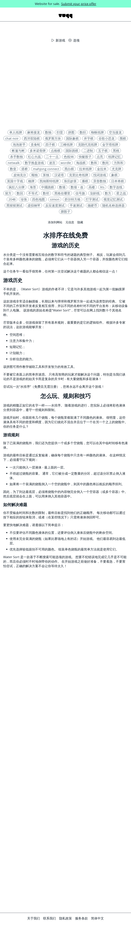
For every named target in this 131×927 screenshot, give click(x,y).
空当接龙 (115, 132)
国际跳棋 (72, 150)
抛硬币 (92, 205)
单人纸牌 (15, 132)
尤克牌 (116, 169)
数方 (108, 193)
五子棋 (103, 150)
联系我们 (49, 918)
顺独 (34, 175)
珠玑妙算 (70, 181)
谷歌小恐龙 (107, 138)
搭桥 (24, 169)
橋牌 (31, 181)
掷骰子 (65, 211)
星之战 (121, 193)
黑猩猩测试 (14, 205)
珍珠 (24, 199)
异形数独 (99, 181)
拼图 (71, 132)
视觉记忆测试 (113, 199)
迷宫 (52, 163)
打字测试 (92, 199)
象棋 (114, 175)
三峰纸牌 (66, 144)
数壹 (13, 169)
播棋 (85, 181)
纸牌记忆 (114, 157)
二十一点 (52, 157)
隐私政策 (65, 918)
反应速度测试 (55, 205)
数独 (48, 132)
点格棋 (55, 150)
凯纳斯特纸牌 (49, 181)
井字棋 (88, 138)
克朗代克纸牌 (87, 144)
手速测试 (76, 205)
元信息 (70, 222)
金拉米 (102, 169)
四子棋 (50, 144)
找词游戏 (99, 175)
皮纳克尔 (19, 175)
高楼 (92, 187)
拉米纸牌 (85, 169)
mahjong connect (46, 169)
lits (102, 187)
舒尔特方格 (73, 199)
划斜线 (95, 193)
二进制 (88, 150)
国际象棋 (72, 138)
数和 (94, 163)
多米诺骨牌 (38, 150)
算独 (46, 175)
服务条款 (81, 918)
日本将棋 (117, 181)
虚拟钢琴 (33, 205)
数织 (83, 132)
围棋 (123, 138)
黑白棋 (69, 169)
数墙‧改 (77, 187)
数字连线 (116, 187)
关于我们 (33, 918)
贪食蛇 (35, 144)
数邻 (46, 193)
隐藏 (80, 222)
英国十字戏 (15, 181)
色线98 (69, 157)
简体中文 (97, 918)
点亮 (100, 157)
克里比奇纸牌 (78, 175)
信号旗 (80, 193)
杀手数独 (16, 157)
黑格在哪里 (62, 193)
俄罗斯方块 (53, 138)
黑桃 (116, 150)
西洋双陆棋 (32, 138)
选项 (74, 40)
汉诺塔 (59, 175)
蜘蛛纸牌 (97, 132)
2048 (11, 199)
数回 (20, 193)
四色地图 (38, 199)
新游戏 (58, 40)
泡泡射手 (19, 144)
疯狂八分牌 (17, 187)
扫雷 (60, 132)
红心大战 (34, 157)
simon (54, 199)
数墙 (62, 187)
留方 (8, 193)
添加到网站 (55, 222)
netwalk (14, 163)
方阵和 (118, 163)
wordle (66, 163)
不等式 (33, 193)
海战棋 (81, 163)
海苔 (33, 187)
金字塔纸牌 (110, 144)
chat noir (12, 138)
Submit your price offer (78, 4)
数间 (105, 163)
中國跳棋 (47, 187)
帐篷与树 (18, 150)
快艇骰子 (85, 157)
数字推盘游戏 (34, 163)
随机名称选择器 (113, 205)
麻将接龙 (33, 132)
